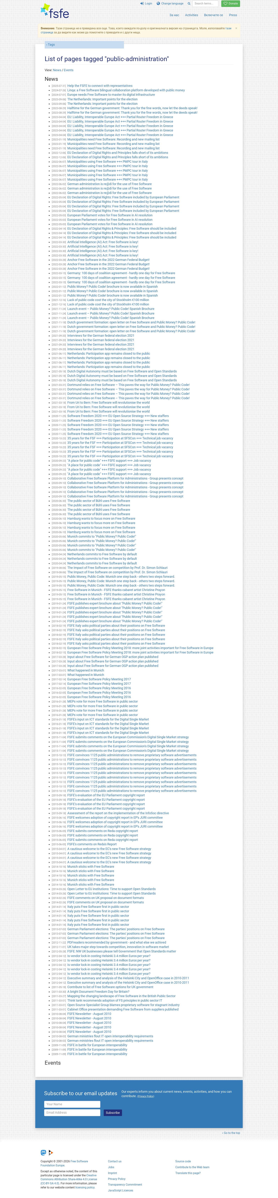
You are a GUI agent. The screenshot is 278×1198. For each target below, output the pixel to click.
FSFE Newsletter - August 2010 (89, 1014)
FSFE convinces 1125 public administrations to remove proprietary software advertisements (131, 755)
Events (68, 70)
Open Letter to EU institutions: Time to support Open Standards (111, 889)
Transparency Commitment (125, 1184)
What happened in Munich (85, 670)
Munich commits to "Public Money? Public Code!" (101, 536)
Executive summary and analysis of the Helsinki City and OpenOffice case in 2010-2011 (128, 978)
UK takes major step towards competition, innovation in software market (118, 947)
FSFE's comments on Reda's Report (92, 844)
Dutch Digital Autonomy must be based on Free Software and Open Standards (122, 371)
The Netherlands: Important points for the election (102, 99)
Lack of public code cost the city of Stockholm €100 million (108, 300)
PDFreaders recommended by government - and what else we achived (116, 942)
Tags (51, 44)
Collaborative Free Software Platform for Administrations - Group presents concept (125, 478)
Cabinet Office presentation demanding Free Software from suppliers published (123, 1009)
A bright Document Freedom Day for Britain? (98, 991)
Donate (231, 3)
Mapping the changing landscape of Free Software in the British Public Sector (121, 996)
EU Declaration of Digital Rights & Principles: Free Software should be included (121, 228)
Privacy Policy (117, 1179)
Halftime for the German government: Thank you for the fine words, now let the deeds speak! (132, 108)
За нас (174, 15)
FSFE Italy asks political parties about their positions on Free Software (116, 625)
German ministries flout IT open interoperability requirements (110, 1036)
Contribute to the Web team (192, 1167)
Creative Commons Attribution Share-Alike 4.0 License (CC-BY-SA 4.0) (69, 1179)
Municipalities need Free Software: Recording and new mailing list (113, 139)
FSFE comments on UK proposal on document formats (105, 898)
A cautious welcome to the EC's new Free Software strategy (109, 849)
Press (233, 15)
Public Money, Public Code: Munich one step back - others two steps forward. (121, 576)
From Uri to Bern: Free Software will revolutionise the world (108, 402)
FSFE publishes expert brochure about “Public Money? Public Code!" (114, 603)
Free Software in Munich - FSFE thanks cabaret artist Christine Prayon (116, 590)
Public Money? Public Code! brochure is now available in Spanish (112, 286)
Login (146, 3)
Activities (191, 15)
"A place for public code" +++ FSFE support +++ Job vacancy (109, 460)
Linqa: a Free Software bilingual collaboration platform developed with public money (126, 90)
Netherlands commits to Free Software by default (102, 554)
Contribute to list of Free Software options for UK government (110, 987)
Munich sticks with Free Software (90, 866)
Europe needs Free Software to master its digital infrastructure (111, 94)
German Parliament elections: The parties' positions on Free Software (116, 929)
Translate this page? (188, 1173)
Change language (170, 3)
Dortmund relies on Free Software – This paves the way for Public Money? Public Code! (128, 385)
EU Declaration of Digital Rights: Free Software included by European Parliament (123, 197)
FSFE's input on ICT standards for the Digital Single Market (108, 719)
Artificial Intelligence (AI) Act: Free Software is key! (102, 242)
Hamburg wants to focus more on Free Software (101, 518)
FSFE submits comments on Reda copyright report (102, 831)
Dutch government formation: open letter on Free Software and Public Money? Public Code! (131, 322)
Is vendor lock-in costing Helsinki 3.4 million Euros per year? (109, 956)
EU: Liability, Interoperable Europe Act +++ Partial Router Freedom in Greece (120, 117)
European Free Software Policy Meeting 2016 (99, 688)
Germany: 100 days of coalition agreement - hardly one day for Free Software (121, 273)
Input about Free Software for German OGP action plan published (112, 657)
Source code (183, 1161)
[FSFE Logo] (55, 10)
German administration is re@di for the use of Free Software (109, 184)
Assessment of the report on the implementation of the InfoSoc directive (118, 813)
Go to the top (232, 1133)
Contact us (114, 1161)
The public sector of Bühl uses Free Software (98, 501)
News (57, 70)
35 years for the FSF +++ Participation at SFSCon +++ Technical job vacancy (120, 438)
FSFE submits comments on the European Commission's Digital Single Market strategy (128, 737)
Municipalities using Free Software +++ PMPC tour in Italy (107, 161)
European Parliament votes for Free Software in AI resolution (109, 215)
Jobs (111, 1167)
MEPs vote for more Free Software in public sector (102, 701)
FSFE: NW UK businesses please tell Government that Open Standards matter (121, 951)
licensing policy (84, 1187)
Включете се (213, 15)
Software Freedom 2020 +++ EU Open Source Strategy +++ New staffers (118, 416)
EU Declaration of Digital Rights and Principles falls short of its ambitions (117, 153)
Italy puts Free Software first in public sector (98, 907)
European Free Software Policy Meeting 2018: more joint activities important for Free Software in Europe (140, 648)
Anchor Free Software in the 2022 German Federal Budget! (108, 260)
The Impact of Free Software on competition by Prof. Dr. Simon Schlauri (117, 568)
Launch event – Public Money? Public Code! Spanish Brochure (110, 309)
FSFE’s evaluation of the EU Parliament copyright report (106, 795)
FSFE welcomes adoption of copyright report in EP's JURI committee (115, 817)
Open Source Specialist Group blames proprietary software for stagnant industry (123, 1005)
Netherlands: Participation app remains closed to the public (108, 353)
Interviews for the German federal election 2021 (100, 335)
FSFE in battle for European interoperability (97, 1045)
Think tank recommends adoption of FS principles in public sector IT (114, 1000)
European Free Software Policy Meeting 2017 (99, 679)
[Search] (189, 4)
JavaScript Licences (120, 1190)
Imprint (112, 1173)
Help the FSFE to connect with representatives (99, 86)
